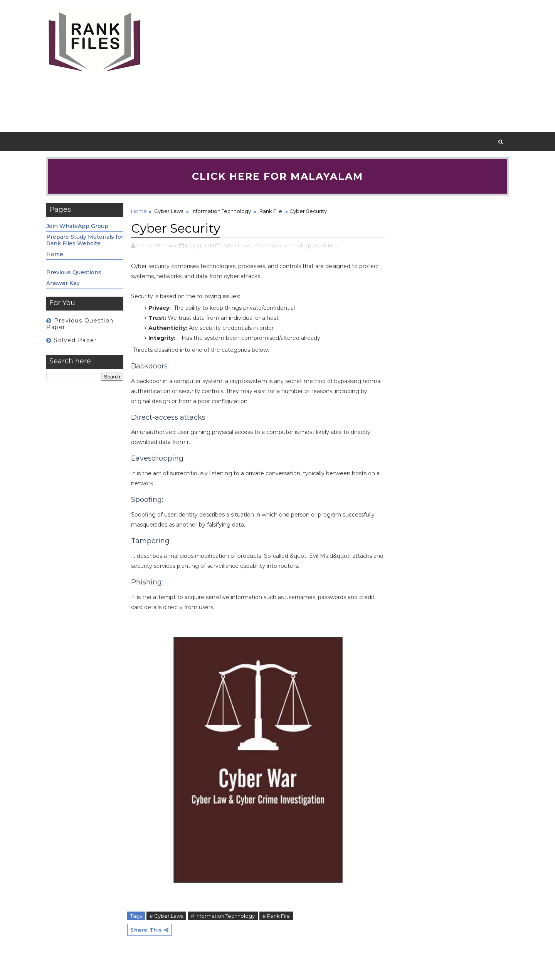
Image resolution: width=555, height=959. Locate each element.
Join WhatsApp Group (77, 226)
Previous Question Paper (80, 324)
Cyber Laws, (236, 245)
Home (54, 254)
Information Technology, (282, 245)
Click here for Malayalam (277, 176)
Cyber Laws (168, 211)
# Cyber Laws (166, 916)
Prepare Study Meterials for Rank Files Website (84, 240)
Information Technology (221, 211)
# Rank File (276, 916)
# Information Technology (223, 916)
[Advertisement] (368, 66)
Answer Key (63, 283)
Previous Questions (73, 272)
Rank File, (326, 245)
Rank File (270, 211)
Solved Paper (75, 340)
